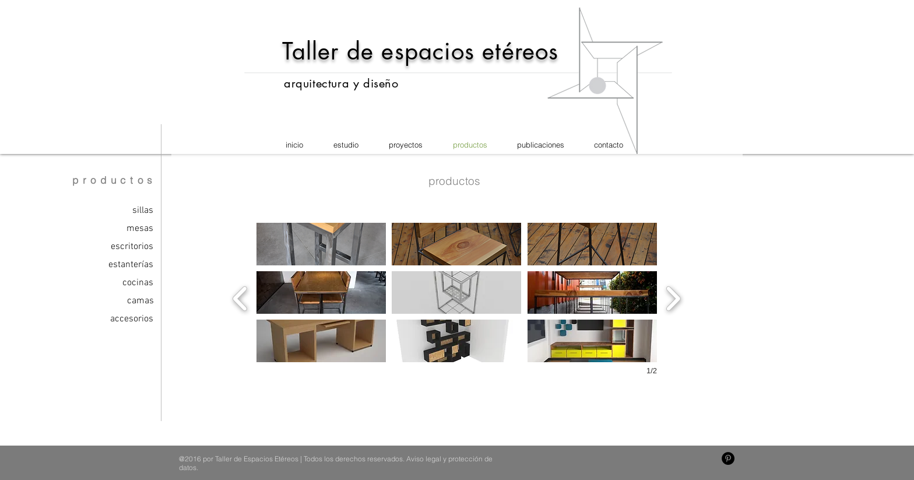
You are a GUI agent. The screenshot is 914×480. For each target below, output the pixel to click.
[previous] (240, 297)
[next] (673, 297)
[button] (321, 244)
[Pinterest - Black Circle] (728, 458)
